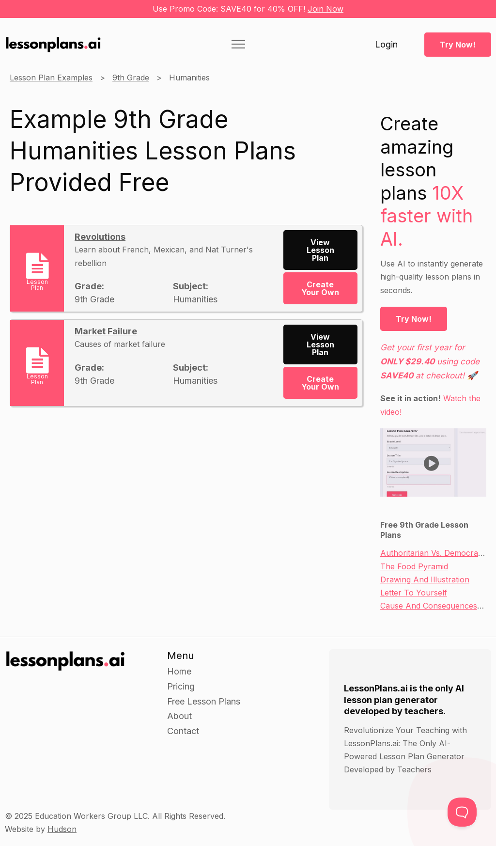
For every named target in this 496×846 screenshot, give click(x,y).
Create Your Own (320, 288)
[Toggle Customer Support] (462, 812)
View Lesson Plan (320, 250)
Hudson (62, 829)
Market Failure (106, 331)
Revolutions (100, 237)
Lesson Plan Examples (51, 77)
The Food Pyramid (414, 566)
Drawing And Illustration (424, 579)
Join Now (325, 9)
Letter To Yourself (413, 592)
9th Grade (130, 77)
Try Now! (458, 44)
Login (386, 44)
